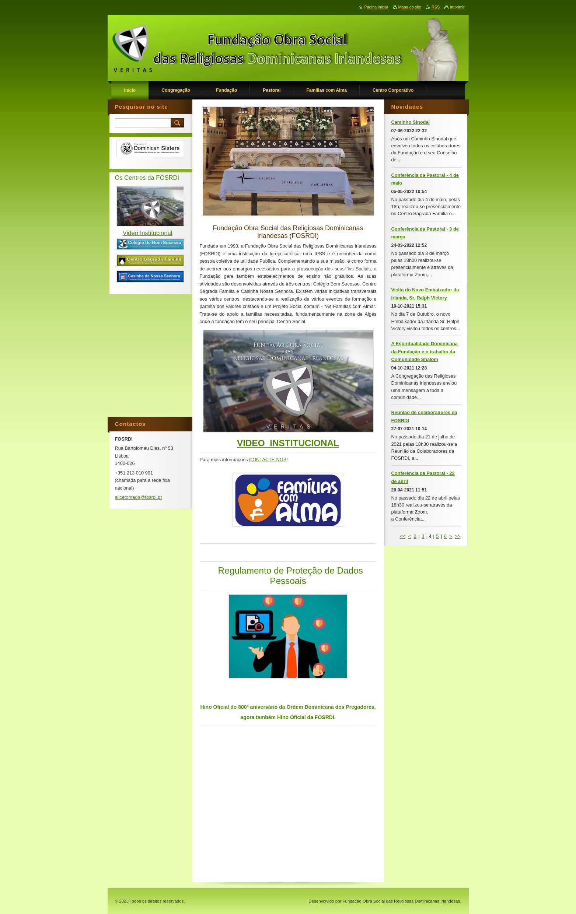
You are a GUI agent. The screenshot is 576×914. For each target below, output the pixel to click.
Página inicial (376, 7)
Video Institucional (147, 233)
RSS (436, 7)
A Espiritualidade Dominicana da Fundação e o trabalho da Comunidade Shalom (424, 352)
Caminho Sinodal (410, 122)
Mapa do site (409, 7)
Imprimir (457, 7)
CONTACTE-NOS (267, 459)
